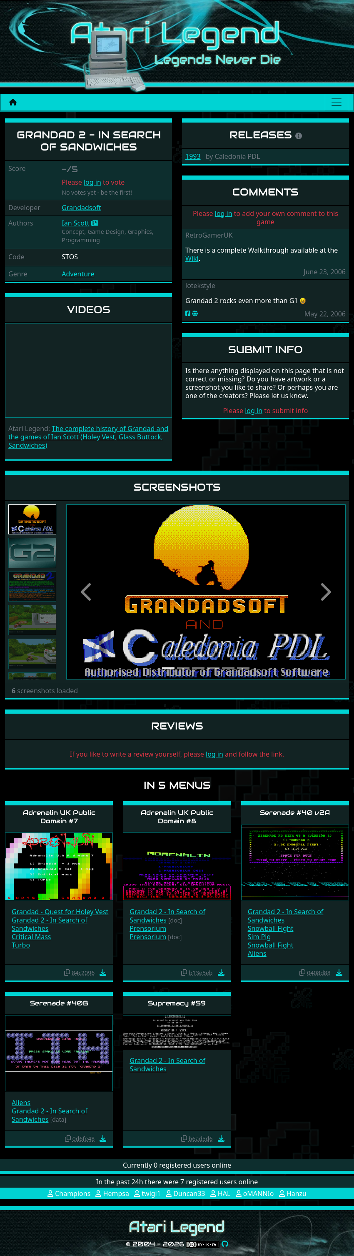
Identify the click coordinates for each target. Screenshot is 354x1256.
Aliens (257, 953)
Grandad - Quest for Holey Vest (60, 911)
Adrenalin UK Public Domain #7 (59, 816)
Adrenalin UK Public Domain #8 (177, 816)
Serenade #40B (59, 1003)
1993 (193, 156)
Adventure (78, 273)
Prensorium (148, 928)
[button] (87, 591)
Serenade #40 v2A (295, 812)
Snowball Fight (271, 928)
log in (92, 182)
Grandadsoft (81, 207)
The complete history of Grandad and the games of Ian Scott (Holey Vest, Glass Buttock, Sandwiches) (88, 437)
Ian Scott (75, 223)
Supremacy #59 (177, 1003)
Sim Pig (259, 936)
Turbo (21, 945)
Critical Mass (31, 936)
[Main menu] (336, 102)
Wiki (192, 258)
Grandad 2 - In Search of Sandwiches (49, 924)
